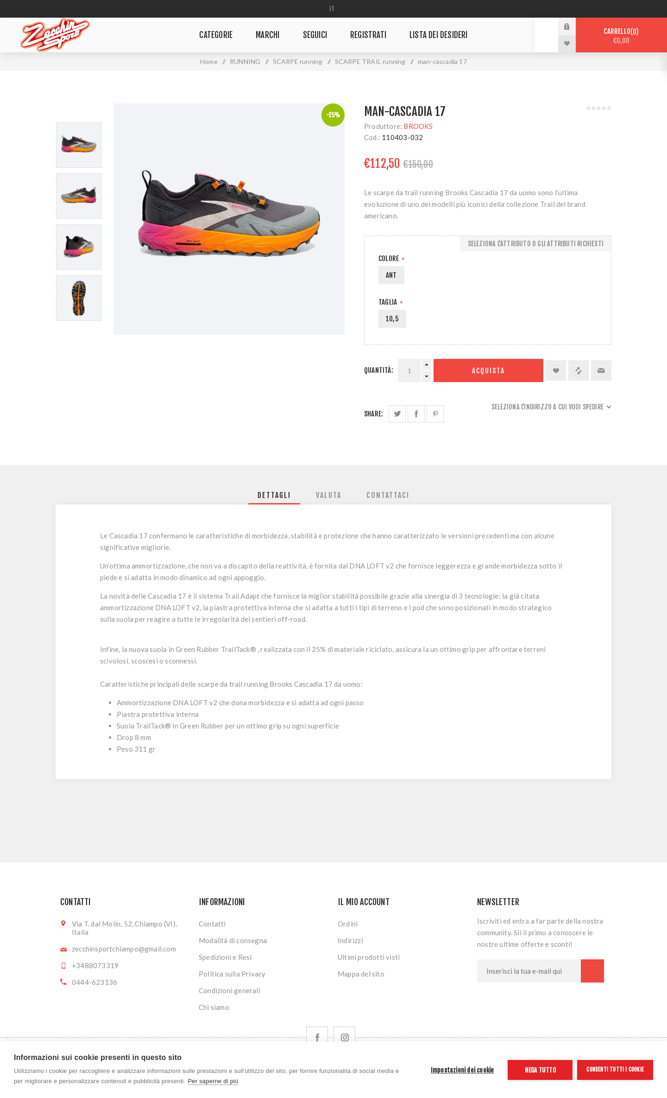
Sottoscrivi (592, 971)
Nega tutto (540, 1070)
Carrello (621, 36)
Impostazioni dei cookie (462, 1070)
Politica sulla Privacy (232, 974)
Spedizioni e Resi (225, 957)
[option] (79, 145)
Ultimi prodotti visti (369, 957)
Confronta (578, 370)
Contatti (212, 923)
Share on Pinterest (435, 413)
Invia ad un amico (601, 370)
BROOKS (418, 126)
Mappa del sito (361, 974)
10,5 (392, 318)
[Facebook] (317, 1037)
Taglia (388, 302)
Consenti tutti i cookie (615, 1069)
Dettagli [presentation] (274, 495)
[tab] (274, 495)
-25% (333, 115)
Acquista (488, 370)
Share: (373, 413)
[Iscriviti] (529, 971)
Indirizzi (350, 940)
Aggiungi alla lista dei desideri (556, 370)
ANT (391, 275)
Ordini (348, 923)
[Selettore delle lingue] (333, 9)
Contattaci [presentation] (387, 495)
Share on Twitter (397, 413)
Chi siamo (214, 1007)
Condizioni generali (229, 990)
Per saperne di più (213, 1081)
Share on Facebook (416, 413)
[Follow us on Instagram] (344, 1037)
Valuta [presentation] (328, 495)
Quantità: (378, 370)
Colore (389, 258)
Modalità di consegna (233, 940)
